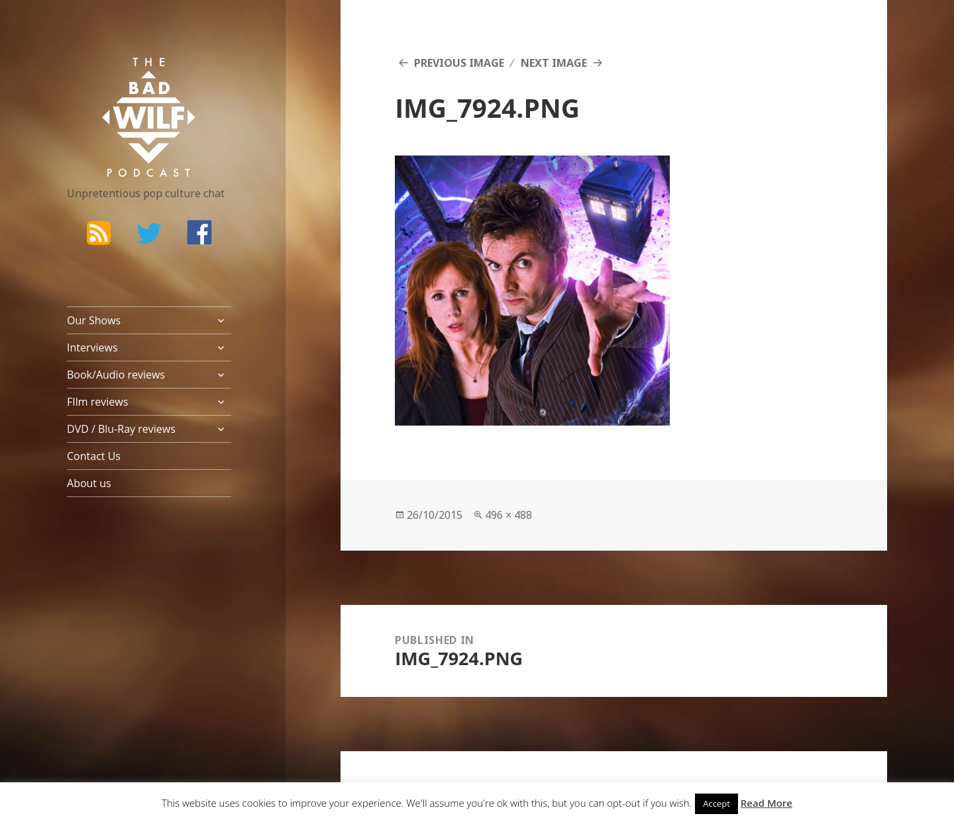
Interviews (92, 347)
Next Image (554, 63)
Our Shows (94, 320)
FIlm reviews (97, 401)
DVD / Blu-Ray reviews (121, 429)
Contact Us (94, 456)
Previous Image (459, 63)
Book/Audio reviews (116, 374)
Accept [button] (716, 803)
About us (89, 483)
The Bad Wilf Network (123, 77)
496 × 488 (508, 515)
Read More (766, 802)
